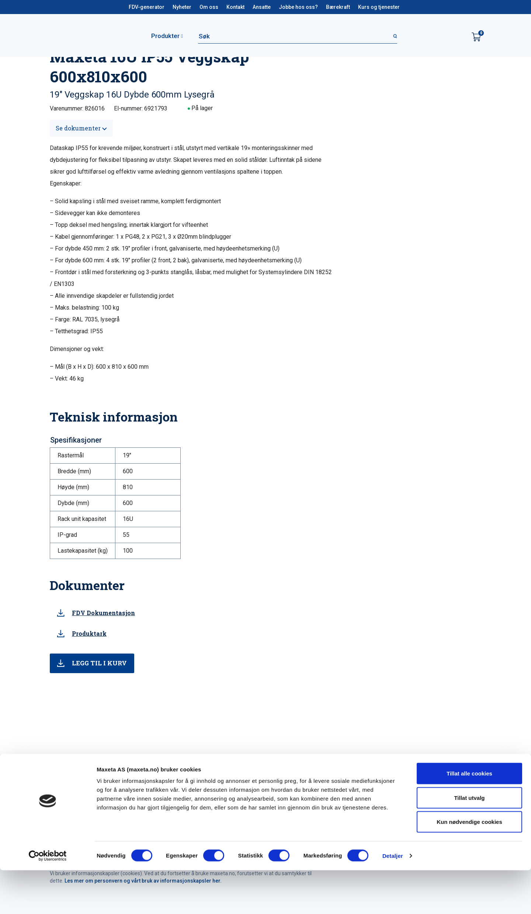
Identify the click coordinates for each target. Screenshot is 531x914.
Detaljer (392, 899)
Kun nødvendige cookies (469, 865)
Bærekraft (338, 7)
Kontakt (235, 7)
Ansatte (262, 7)
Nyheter (182, 7)
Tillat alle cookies (469, 817)
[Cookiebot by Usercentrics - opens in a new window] (47, 899)
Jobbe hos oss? (298, 7)
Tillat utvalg (469, 841)
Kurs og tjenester (379, 7)
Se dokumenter (81, 128)
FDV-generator (146, 7)
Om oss (208, 7)
